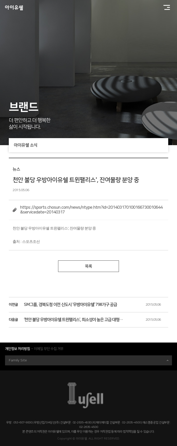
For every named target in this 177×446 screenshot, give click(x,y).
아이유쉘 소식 (91, 145)
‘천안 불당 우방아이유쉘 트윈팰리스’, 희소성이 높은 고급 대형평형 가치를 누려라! (74, 319)
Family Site (88, 360)
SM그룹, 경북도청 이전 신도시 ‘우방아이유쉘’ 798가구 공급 (70, 304)
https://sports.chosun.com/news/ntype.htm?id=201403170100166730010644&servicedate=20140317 (91, 209)
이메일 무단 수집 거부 (48, 349)
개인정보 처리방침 (17, 349)
